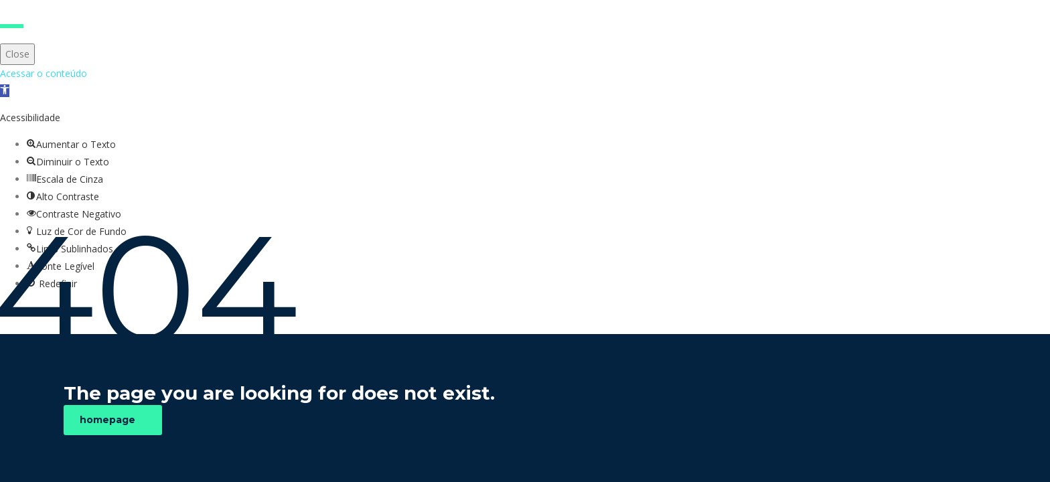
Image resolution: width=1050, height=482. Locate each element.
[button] (4, 90)
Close (17, 54)
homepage (107, 420)
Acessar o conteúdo (43, 73)
